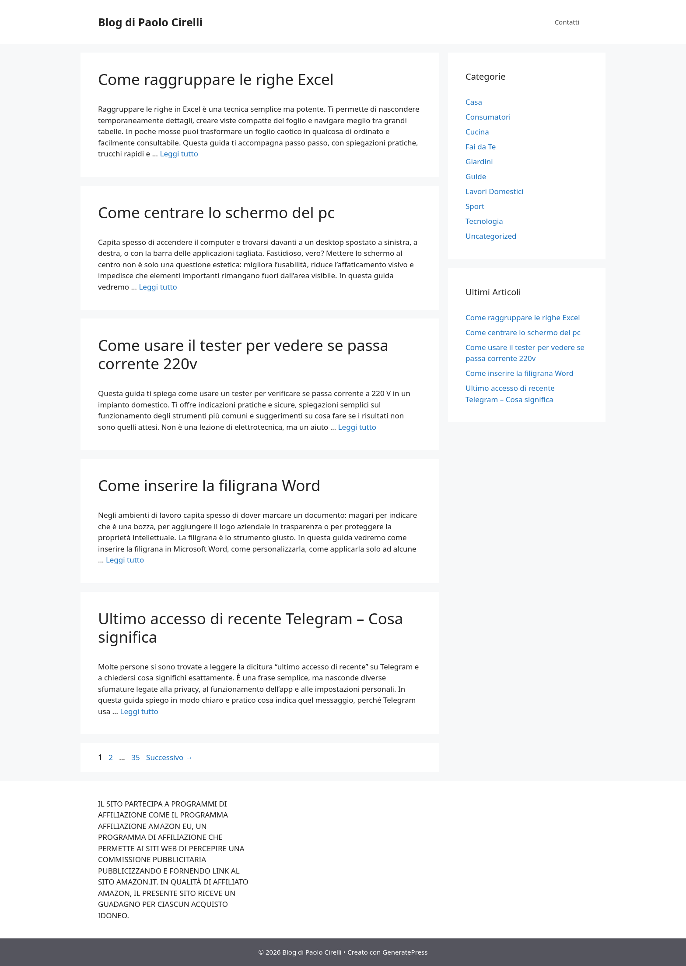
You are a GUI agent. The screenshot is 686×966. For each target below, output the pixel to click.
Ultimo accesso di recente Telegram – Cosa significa (250, 627)
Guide (476, 176)
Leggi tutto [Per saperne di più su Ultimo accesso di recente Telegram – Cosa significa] (139, 711)
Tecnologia (484, 221)
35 (136, 757)
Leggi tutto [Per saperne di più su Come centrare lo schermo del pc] (158, 287)
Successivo (169, 757)
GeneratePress (404, 952)
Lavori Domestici (495, 191)
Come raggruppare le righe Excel (216, 79)
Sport (475, 206)
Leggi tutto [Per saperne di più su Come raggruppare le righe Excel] (179, 154)
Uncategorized (491, 236)
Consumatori (488, 117)
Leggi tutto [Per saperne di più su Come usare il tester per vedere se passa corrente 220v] (357, 427)
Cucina (477, 132)
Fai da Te (481, 147)
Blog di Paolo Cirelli (150, 21)
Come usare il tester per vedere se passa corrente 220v (243, 354)
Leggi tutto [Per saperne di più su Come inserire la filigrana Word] (125, 560)
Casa (474, 102)
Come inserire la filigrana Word (209, 485)
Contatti (567, 22)
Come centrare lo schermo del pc (216, 212)
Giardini (479, 161)
